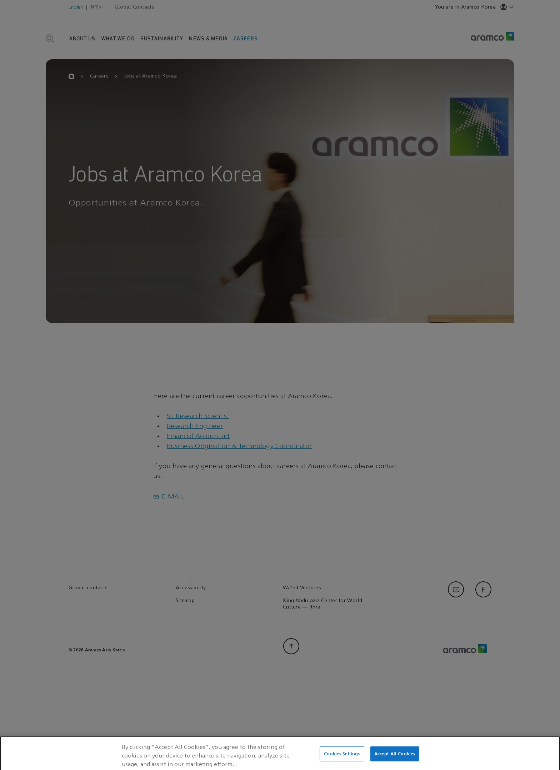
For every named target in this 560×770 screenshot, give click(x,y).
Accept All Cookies (394, 762)
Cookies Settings (342, 762)
